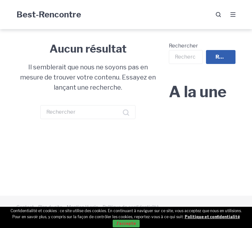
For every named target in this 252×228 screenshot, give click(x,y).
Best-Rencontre (49, 14)
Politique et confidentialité (212, 216)
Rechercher (183, 46)
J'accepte (126, 223)
